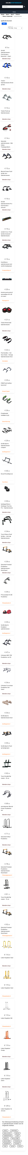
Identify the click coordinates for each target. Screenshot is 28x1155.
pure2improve (7, 1143)
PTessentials (17, 1141)
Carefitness (14, 1130)
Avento (5, 1130)
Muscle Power (15, 1138)
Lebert (17, 1135)
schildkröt (17, 1143)
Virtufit (20, 1146)
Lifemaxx (6, 1138)
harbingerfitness (8, 1135)
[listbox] (15, 28)
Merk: (4, 23)
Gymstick (17, 1133)
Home (14, 12)
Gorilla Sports (7, 1133)
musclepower (7, 1141)
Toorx (5, 1146)
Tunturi (12, 1146)
